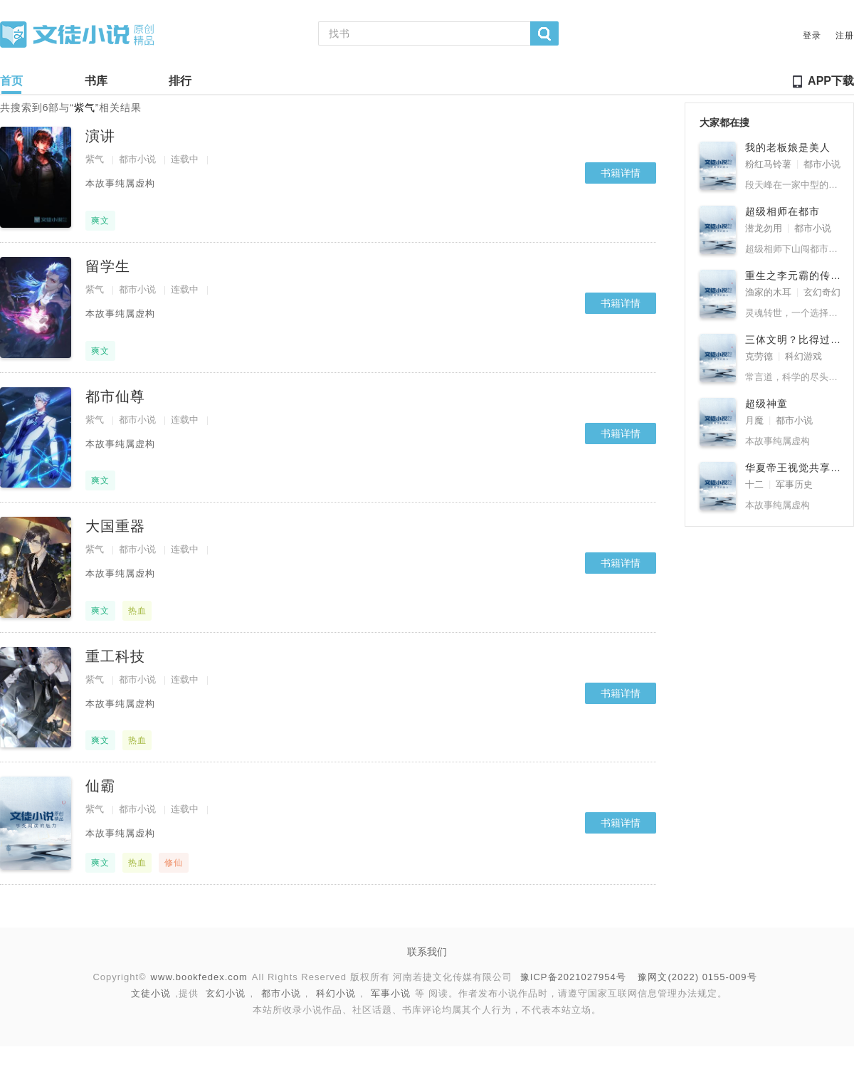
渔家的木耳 (768, 292)
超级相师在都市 (782, 211)
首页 (11, 84)
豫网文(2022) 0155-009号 (697, 977)
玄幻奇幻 (821, 292)
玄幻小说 (226, 993)
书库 (96, 84)
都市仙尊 (115, 396)
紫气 (94, 159)
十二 (754, 484)
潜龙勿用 (763, 228)
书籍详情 (620, 173)
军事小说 (391, 993)
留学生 (107, 266)
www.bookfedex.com (199, 977)
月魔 (754, 420)
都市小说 (137, 159)
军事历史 (794, 484)
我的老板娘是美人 (788, 147)
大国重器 (115, 526)
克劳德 (759, 356)
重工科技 (115, 656)
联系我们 (427, 951)
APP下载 (831, 81)
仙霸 (100, 786)
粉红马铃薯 (768, 164)
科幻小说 (336, 993)
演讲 (100, 136)
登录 (812, 36)
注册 (844, 36)
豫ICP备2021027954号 (573, 977)
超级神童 (766, 403)
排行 (180, 84)
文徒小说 (151, 993)
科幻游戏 (803, 356)
